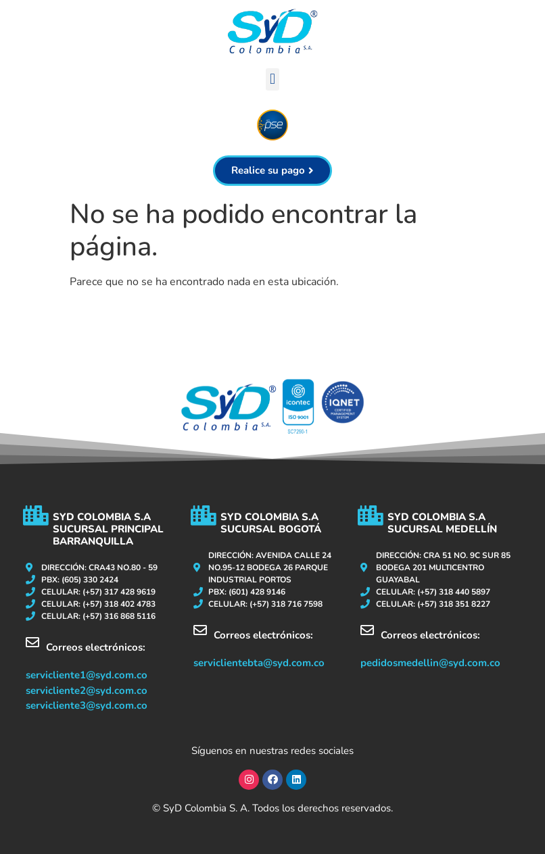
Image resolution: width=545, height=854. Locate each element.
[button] (272, 79)
